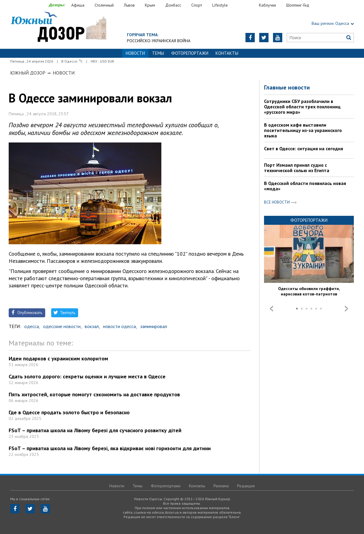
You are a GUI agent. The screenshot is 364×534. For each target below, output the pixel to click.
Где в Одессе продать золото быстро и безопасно (69, 412)
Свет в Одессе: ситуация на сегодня (303, 148)
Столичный (104, 5)
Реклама (221, 486)
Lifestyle (220, 5)
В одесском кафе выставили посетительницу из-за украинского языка (303, 130)
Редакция (246, 486)
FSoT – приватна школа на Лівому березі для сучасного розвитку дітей (95, 430)
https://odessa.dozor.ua (58, 27)
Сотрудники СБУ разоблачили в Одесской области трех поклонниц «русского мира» (302, 106)
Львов (129, 5)
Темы (158, 53)
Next (346, 309)
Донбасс (173, 5)
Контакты (227, 53)
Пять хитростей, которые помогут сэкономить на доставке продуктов (94, 394)
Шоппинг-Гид (297, 5)
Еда (246, 5)
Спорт (196, 5)
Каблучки (267, 5)
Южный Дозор (28, 73)
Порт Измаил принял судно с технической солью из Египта (296, 167)
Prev (271, 309)
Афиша (77, 5)
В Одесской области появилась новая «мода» (305, 186)
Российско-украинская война (158, 40)
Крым (150, 5)
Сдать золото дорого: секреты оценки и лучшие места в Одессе (87, 376)
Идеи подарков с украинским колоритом (58, 358)
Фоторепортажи (189, 53)
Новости (64, 73)
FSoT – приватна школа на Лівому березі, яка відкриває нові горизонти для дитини (110, 448)
